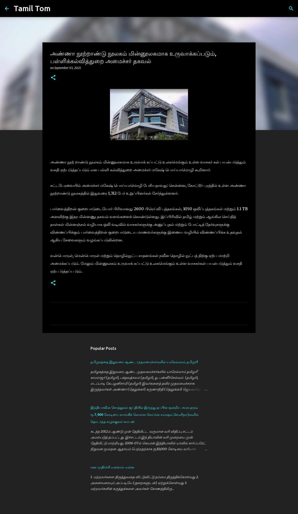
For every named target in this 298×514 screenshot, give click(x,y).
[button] (53, 78)
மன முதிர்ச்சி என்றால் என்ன (112, 467)
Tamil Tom (32, 8)
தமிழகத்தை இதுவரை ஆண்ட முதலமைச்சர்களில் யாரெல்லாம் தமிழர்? (144, 362)
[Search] (57, 8)
